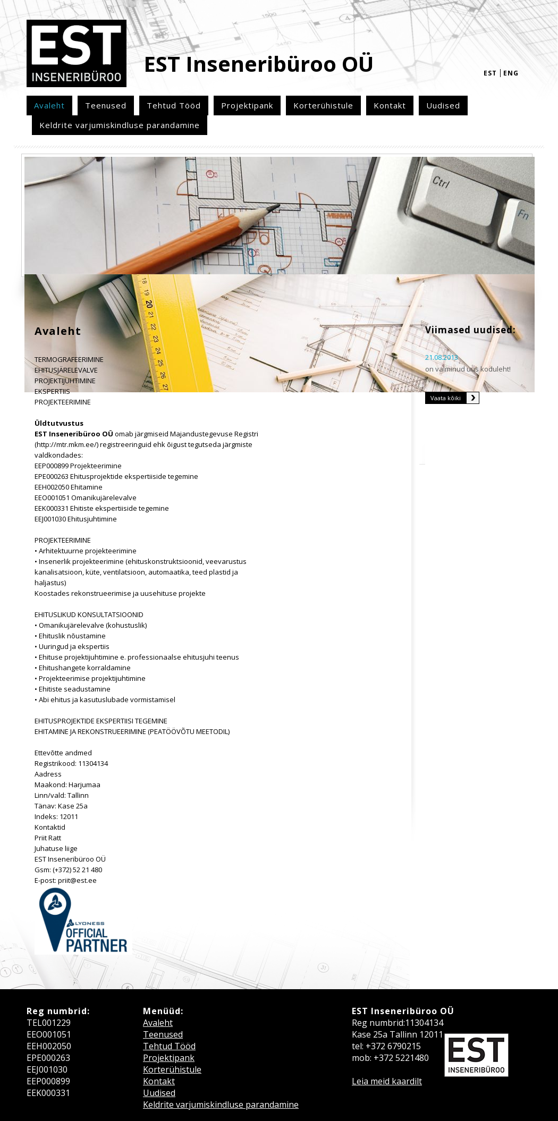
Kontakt (390, 105)
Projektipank (247, 105)
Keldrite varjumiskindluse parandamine (119, 125)
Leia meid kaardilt (387, 1081)
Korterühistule (323, 105)
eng (511, 73)
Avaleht (49, 105)
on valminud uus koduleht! (468, 369)
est (490, 73)
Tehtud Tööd (174, 105)
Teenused (105, 105)
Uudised (443, 105)
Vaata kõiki (445, 398)
